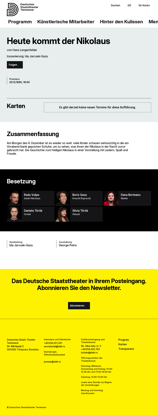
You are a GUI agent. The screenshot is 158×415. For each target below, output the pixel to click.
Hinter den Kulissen (121, 21)
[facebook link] (70, 328)
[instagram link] (79, 328)
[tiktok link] (87, 328)
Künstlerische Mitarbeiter (65, 21)
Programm (20, 21)
